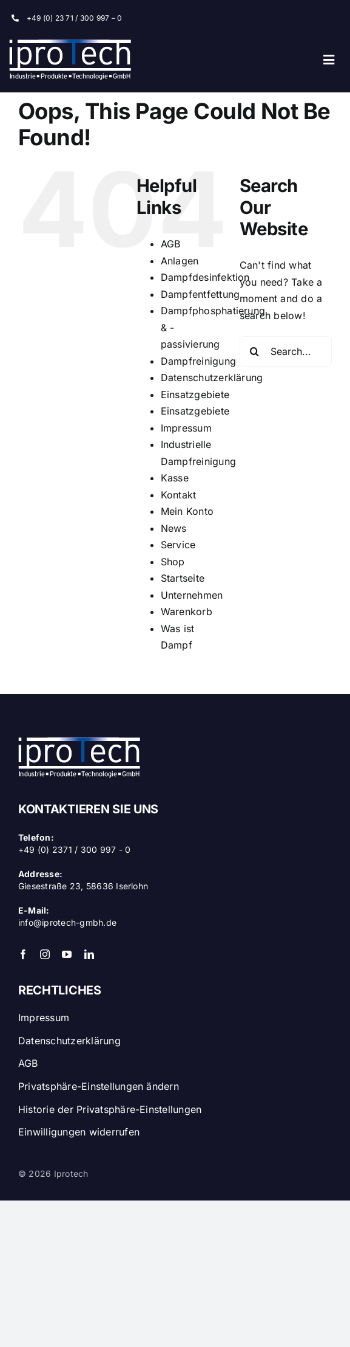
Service (178, 545)
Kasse (175, 478)
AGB (171, 244)
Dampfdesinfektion (205, 277)
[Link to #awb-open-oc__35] (328, 59)
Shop (173, 562)
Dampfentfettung (200, 294)
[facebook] (23, 954)
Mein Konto (187, 511)
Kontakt (179, 495)
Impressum (186, 428)
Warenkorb (186, 611)
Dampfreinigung (198, 361)
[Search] (255, 351)
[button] (175, 1083)
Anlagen (180, 261)
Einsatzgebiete (195, 394)
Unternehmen (192, 595)
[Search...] (286, 351)
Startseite (182, 578)
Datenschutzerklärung (212, 377)
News (174, 528)
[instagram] (45, 954)
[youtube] (67, 954)
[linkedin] (89, 954)
